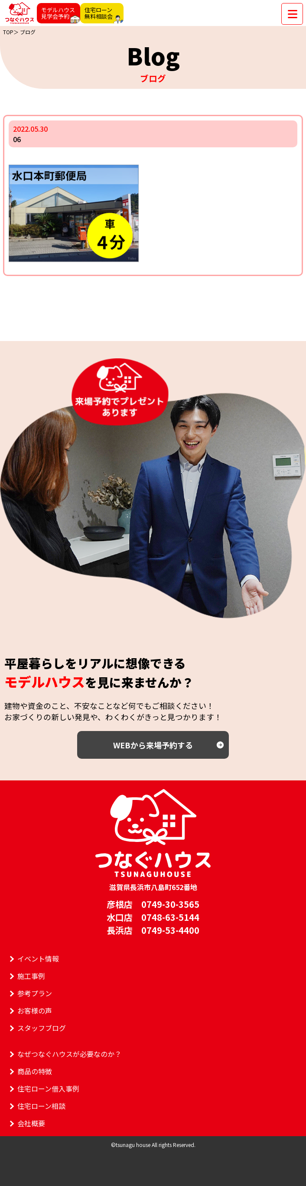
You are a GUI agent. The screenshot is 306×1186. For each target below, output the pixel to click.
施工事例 (31, 976)
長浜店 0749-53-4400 (153, 930)
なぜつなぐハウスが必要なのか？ (69, 1054)
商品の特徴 (34, 1071)
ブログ (28, 32)
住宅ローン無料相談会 (99, 13)
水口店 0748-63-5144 (153, 917)
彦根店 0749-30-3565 (153, 904)
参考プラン (34, 993)
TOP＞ (11, 32)
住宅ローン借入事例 (48, 1088)
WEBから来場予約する (153, 745)
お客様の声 (34, 1010)
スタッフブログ (41, 1028)
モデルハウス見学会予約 (58, 13)
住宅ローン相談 (41, 1106)
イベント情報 (38, 958)
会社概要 (31, 1123)
